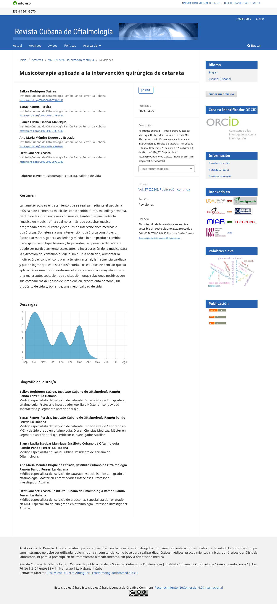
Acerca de (90, 45)
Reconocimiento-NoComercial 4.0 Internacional (159, 238)
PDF (147, 90)
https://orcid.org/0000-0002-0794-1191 (41, 100)
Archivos (35, 45)
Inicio (22, 60)
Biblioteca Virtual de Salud (242, 3)
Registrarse (244, 19)
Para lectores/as (219, 163)
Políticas (70, 45)
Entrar (260, 19)
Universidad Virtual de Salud (201, 3)
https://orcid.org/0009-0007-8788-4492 (41, 131)
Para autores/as (219, 170)
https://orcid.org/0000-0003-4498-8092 (41, 146)
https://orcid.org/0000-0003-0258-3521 (41, 115)
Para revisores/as (220, 176)
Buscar (254, 45)
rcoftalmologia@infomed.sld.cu (114, 573)
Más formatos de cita (155, 169)
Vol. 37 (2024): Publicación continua (71, 60)
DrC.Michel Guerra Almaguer (68, 573)
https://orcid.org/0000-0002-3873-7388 (41, 161)
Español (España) (220, 79)
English (213, 72)
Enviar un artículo (221, 94)
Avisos (52, 45)
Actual (17, 45)
